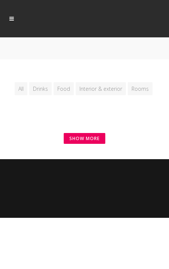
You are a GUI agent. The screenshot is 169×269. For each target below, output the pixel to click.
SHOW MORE (84, 138)
